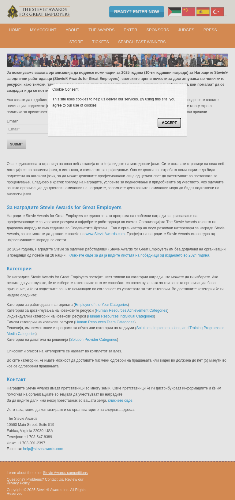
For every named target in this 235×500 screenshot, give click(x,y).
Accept (169, 123)
